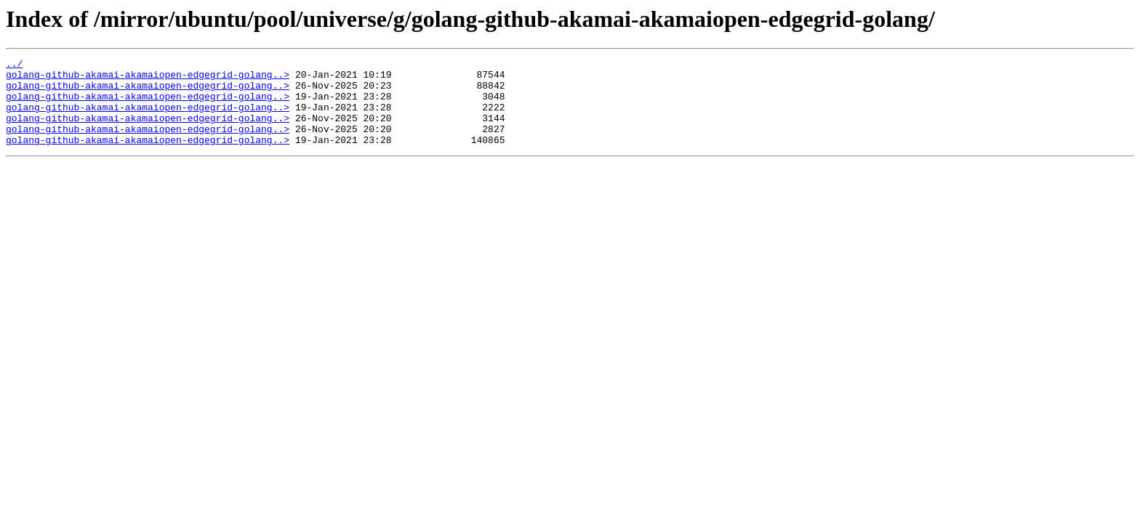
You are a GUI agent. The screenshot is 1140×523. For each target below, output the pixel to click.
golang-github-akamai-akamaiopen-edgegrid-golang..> (147, 78)
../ (14, 65)
